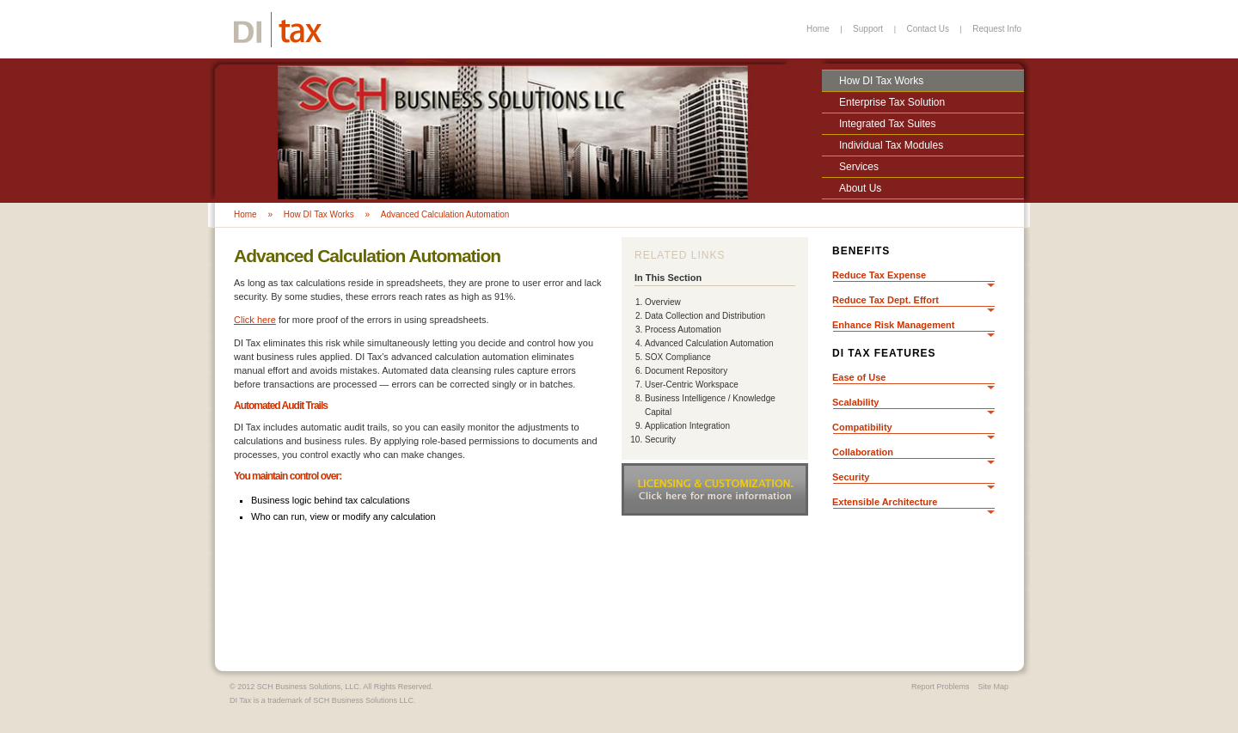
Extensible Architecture (884, 502)
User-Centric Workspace (692, 384)
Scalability (855, 402)
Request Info (996, 29)
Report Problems (940, 686)
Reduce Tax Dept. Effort (885, 300)
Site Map (993, 686)
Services (859, 167)
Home (818, 29)
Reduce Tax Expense (879, 275)
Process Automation (683, 329)
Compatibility (862, 427)
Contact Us (927, 29)
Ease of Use (859, 377)
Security (660, 439)
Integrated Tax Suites (887, 124)
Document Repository (686, 371)
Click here (255, 320)
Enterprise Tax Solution (892, 102)
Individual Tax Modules (891, 145)
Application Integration (687, 426)
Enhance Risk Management (893, 325)
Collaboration (862, 452)
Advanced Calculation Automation (445, 214)
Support (868, 29)
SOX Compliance (678, 357)
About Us (860, 188)
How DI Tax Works (881, 81)
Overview (663, 302)
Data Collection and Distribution (705, 316)
